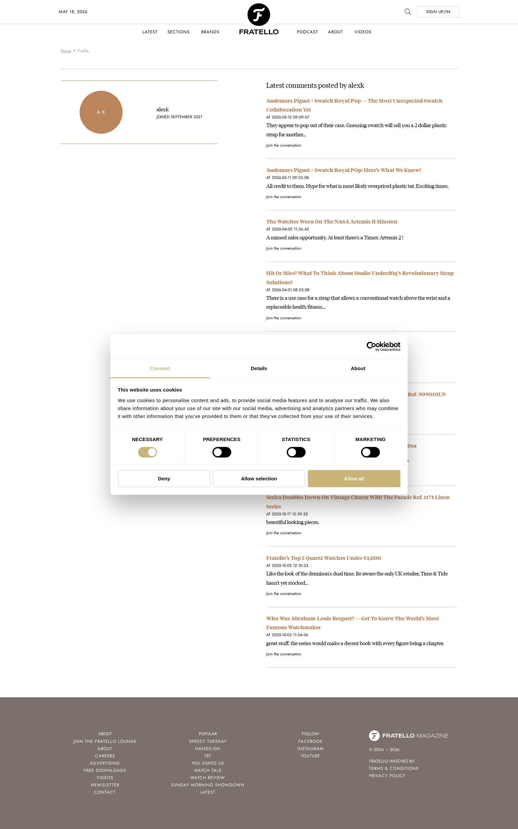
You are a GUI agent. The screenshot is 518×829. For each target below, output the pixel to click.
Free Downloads (105, 770)
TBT (207, 756)
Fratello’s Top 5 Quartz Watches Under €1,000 (323, 557)
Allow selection (259, 478)
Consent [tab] (160, 368)
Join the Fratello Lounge (105, 741)
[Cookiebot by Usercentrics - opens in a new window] (371, 347)
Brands (210, 32)
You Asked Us (208, 763)
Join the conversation (283, 145)
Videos (362, 32)
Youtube (310, 756)
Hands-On (207, 748)
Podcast (307, 32)
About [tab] (358, 368)
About (335, 32)
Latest (150, 32)
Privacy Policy (387, 776)
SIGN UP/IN (438, 12)
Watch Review (207, 778)
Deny (164, 478)
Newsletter (105, 785)
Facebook (310, 741)
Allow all (354, 478)
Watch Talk (208, 770)
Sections (178, 32)
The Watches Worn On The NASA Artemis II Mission (331, 221)
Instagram (310, 748)
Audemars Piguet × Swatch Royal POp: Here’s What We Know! (343, 169)
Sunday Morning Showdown (207, 785)
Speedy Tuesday (208, 741)
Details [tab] (259, 368)
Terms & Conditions (394, 768)
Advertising (105, 763)
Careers (105, 756)
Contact (105, 792)
